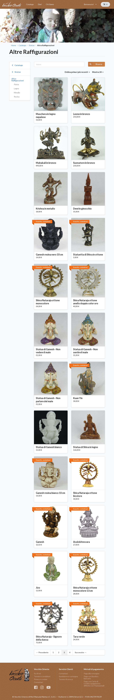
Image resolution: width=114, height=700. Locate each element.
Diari (40, 4)
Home (13, 45)
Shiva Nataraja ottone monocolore (48, 302)
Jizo (38, 587)
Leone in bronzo (81, 113)
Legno (16, 88)
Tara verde (79, 636)
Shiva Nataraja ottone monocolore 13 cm (85, 589)
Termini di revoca (66, 679)
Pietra (16, 84)
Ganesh (40, 541)
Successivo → (80, 652)
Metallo (17, 92)
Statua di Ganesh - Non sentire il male (85, 351)
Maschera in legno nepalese (46, 115)
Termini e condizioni (42, 676)
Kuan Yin (78, 398)
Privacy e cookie (40, 679)
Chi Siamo (50, 4)
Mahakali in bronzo (46, 162)
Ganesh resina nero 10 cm (49, 254)
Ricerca (95, 64)
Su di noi (37, 673)
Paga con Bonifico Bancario (91, 677)
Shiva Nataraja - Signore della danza (49, 638)
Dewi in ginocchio (82, 208)
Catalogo (30, 4)
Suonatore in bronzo (84, 162)
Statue (32, 45)
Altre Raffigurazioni (18, 80)
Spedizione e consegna (68, 676)
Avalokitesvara (81, 541)
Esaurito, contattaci (43, 221)
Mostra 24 (98, 72)
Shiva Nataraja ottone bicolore (85, 494)
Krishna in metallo (45, 208)
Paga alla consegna (91, 673)
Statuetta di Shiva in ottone (88, 254)
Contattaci (38, 682)
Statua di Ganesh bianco (49, 447)
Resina (16, 97)
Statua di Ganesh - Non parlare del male (48, 400)
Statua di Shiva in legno (85, 447)
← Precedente (42, 652)
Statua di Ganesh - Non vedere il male (48, 351)
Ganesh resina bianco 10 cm (50, 492)
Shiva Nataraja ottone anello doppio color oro (85, 302)
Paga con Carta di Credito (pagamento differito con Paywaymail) (94, 683)
